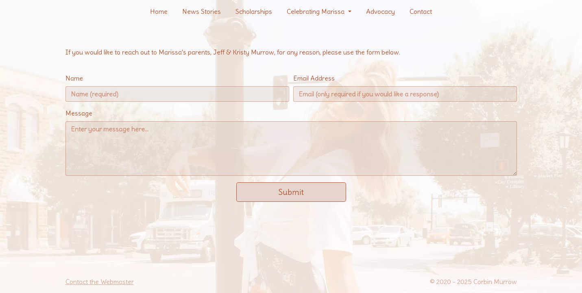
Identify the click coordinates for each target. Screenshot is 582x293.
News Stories (201, 11)
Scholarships (253, 11)
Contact (421, 11)
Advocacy (380, 11)
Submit (291, 192)
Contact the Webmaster (99, 282)
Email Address (314, 78)
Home (159, 11)
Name (74, 78)
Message (78, 113)
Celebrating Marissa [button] (316, 11)
